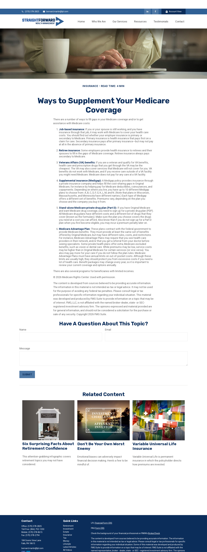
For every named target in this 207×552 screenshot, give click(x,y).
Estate (66, 523)
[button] (81, 13)
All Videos (67, 541)
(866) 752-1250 (37, 520)
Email (108, 320)
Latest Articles (69, 538)
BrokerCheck (154, 525)
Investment (68, 520)
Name (22, 320)
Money (66, 532)
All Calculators (69, 544)
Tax (64, 529)
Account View (173, 3)
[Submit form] (27, 365)
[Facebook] (155, 3)
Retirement (68, 517)
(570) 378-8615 (35, 523)
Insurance (67, 526)
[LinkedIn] (147, 3)
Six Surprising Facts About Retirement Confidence (48, 437)
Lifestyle (67, 535)
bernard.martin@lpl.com (55, 3)
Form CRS (99, 519)
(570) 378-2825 (30, 3)
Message (24, 339)
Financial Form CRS (103, 514)
